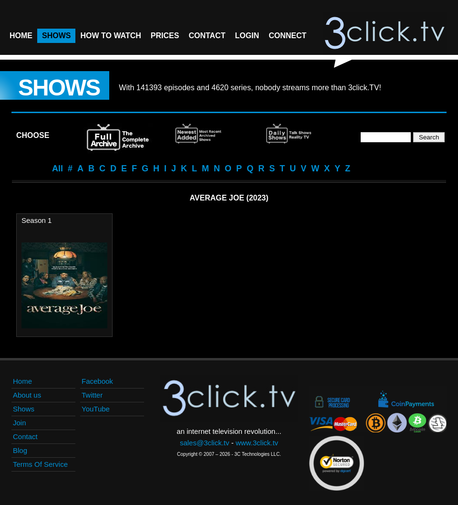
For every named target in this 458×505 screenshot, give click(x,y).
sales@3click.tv (204, 443)
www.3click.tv (257, 443)
